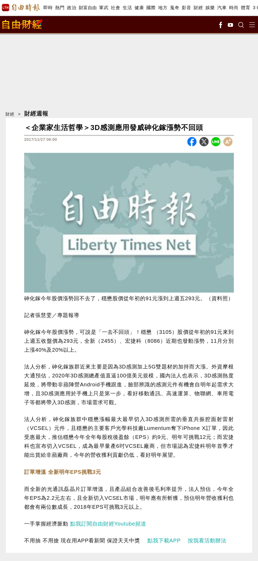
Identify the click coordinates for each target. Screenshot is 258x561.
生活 (127, 7)
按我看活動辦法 (207, 540)
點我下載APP (164, 540)
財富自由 (87, 7)
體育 (245, 7)
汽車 (221, 7)
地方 (162, 7)
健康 (139, 7)
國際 (151, 7)
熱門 (59, 7)
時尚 (233, 7)
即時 (48, 7)
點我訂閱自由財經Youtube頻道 (108, 524)
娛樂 (210, 7)
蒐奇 (174, 7)
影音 (186, 7)
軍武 (103, 7)
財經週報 (36, 113)
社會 (115, 7)
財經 (198, 7)
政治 (71, 7)
